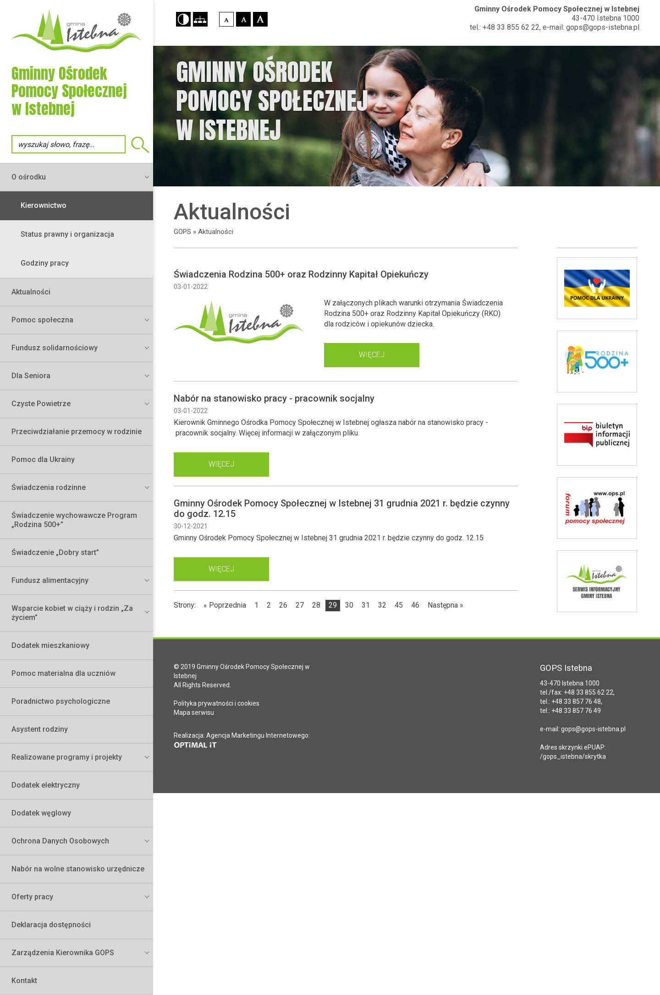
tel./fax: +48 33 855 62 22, (577, 692)
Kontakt (24, 980)
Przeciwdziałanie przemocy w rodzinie (76, 431)
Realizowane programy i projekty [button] (66, 757)
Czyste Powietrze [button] (41, 403)
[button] (183, 19)
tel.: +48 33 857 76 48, (571, 701)
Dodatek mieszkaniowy (50, 645)
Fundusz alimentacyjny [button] (49, 580)
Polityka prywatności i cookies (216, 703)
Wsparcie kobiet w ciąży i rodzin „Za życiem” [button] (72, 613)
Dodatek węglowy (41, 813)
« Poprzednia (225, 605)
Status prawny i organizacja (67, 234)
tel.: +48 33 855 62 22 (504, 27)
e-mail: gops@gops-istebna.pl (591, 27)
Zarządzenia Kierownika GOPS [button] (62, 952)
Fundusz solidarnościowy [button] (54, 347)
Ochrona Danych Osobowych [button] (60, 841)
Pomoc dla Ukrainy (43, 459)
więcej (372, 354)
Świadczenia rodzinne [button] (48, 487)
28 (316, 605)
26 (283, 605)
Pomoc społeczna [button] (42, 319)
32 (382, 605)
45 (399, 605)
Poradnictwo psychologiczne (60, 701)
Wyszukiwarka (140, 145)
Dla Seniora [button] (30, 375)
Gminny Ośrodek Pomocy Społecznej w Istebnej (556, 9)
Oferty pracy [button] (32, 896)
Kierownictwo (43, 205)
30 (349, 605)
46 (415, 605)
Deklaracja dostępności (51, 924)
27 (300, 605)
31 (366, 605)
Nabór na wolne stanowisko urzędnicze (77, 869)
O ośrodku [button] (28, 177)
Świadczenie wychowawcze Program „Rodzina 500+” (74, 520)
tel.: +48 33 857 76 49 (570, 710)
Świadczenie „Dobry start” (55, 552)
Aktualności (30, 292)
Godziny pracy (45, 263)
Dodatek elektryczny (45, 785)
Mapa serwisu (194, 712)
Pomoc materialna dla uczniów (63, 673)
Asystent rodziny (39, 729)
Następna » (445, 605)
